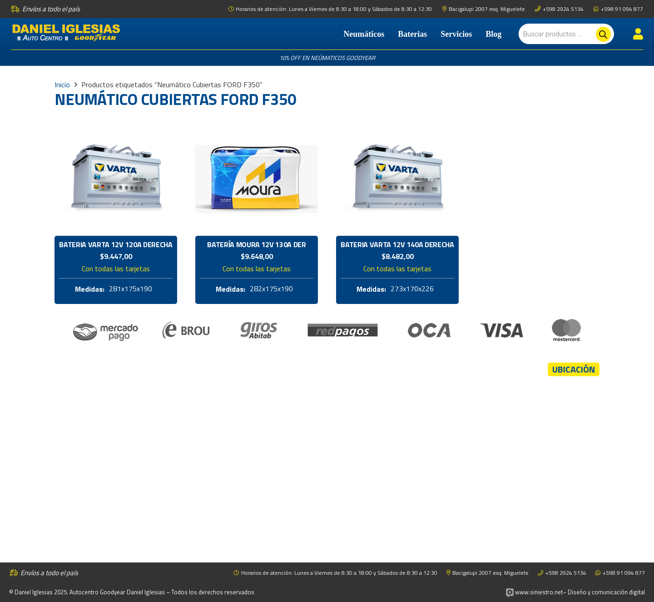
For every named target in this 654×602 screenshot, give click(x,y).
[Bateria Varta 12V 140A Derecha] (397, 127)
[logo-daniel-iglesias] (66, 34)
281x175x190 (130, 289)
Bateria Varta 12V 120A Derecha (115, 244)
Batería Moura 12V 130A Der (256, 244)
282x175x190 (271, 289)
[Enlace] (638, 33)
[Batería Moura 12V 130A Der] (256, 127)
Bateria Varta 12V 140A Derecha (397, 244)
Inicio (62, 84)
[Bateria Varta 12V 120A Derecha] (115, 127)
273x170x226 (412, 289)
